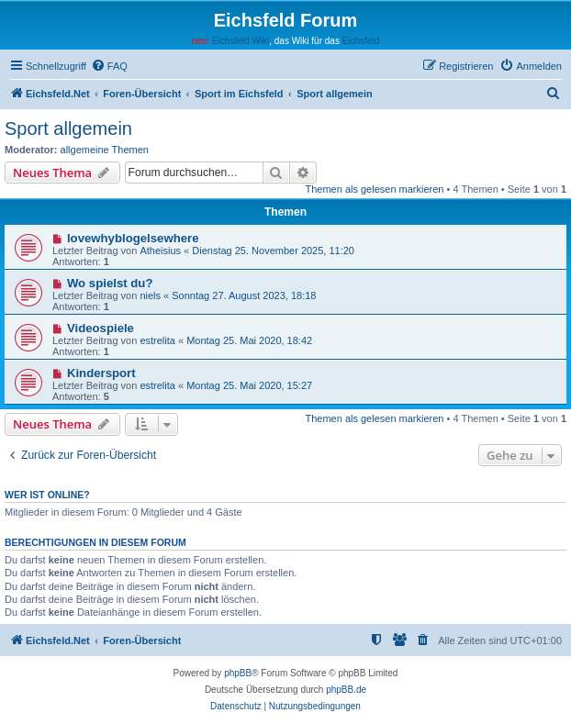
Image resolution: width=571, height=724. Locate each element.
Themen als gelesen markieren (374, 189)
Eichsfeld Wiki (240, 41)
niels (150, 295)
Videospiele (100, 328)
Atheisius (160, 250)
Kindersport (101, 373)
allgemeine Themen (105, 149)
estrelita (157, 340)
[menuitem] (109, 66)
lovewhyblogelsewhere (133, 238)
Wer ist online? (47, 494)
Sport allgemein (68, 128)
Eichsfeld (361, 41)
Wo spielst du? (110, 283)
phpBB (238, 673)
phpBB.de (346, 690)
